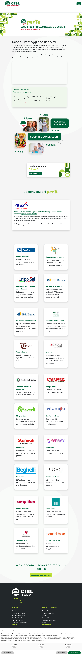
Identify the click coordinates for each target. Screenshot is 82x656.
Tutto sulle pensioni (48, 611)
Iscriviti (44, 622)
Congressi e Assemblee (19, 622)
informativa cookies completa (46, 638)
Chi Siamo (15, 611)
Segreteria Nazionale (18, 613)
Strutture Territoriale (18, 618)
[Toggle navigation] (79, 3)
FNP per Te (45, 615)
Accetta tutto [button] (74, 652)
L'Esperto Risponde (48, 613)
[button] (80, 631)
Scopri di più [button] (7, 652)
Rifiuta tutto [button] (61, 652)
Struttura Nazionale (18, 615)
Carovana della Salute (49, 620)
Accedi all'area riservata (41, 575)
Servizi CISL (46, 618)
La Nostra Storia (17, 620)
